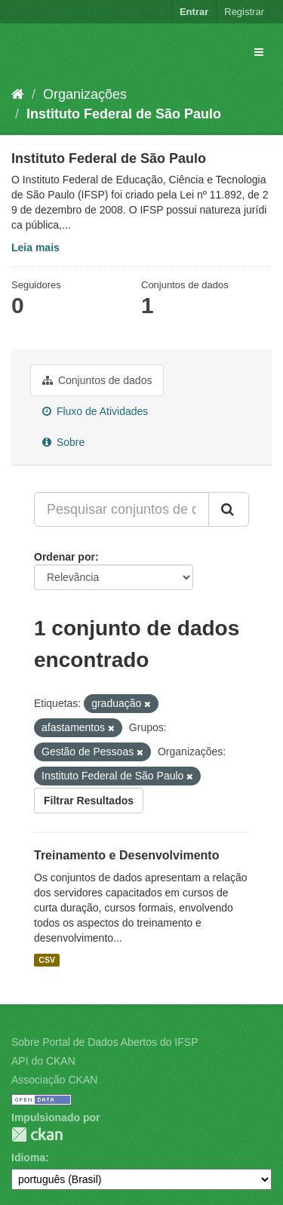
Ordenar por (64, 557)
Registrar (244, 11)
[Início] (17, 94)
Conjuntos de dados (97, 380)
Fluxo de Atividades (95, 411)
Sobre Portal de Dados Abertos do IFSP (104, 1042)
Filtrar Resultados (89, 801)
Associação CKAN (54, 1080)
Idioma (28, 1157)
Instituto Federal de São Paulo (123, 113)
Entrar (194, 11)
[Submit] (228, 509)
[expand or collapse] (259, 52)
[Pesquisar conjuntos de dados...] (121, 509)
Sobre (63, 442)
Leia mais (35, 247)
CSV (46, 959)
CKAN (37, 1134)
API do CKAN (43, 1061)
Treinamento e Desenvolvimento (126, 855)
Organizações (85, 94)
